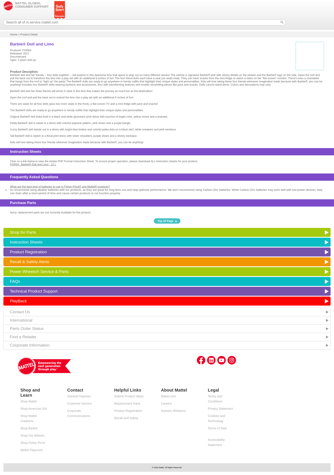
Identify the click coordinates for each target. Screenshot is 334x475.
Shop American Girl (33, 408)
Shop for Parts (23, 232)
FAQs (15, 281)
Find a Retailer (23, 337)
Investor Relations (173, 410)
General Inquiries (79, 396)
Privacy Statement (220, 408)
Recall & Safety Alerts (29, 261)
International (21, 320)
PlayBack (18, 301)
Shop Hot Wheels (32, 435)
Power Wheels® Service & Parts (39, 271)
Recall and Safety (126, 418)
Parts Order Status (27, 328)
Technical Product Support (34, 291)
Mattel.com (168, 396)
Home (13, 34)
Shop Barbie (28, 428)
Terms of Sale (217, 428)
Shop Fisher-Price (32, 442)
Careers (166, 403)
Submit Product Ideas (129, 396)
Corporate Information (30, 345)
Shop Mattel (28, 401)
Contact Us (20, 312)
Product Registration (28, 252)
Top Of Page (165, 221)
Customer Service (79, 403)
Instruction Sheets (26, 242)
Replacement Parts (127, 403)
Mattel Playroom (31, 450)
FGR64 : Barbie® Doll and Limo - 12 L (33, 164)
